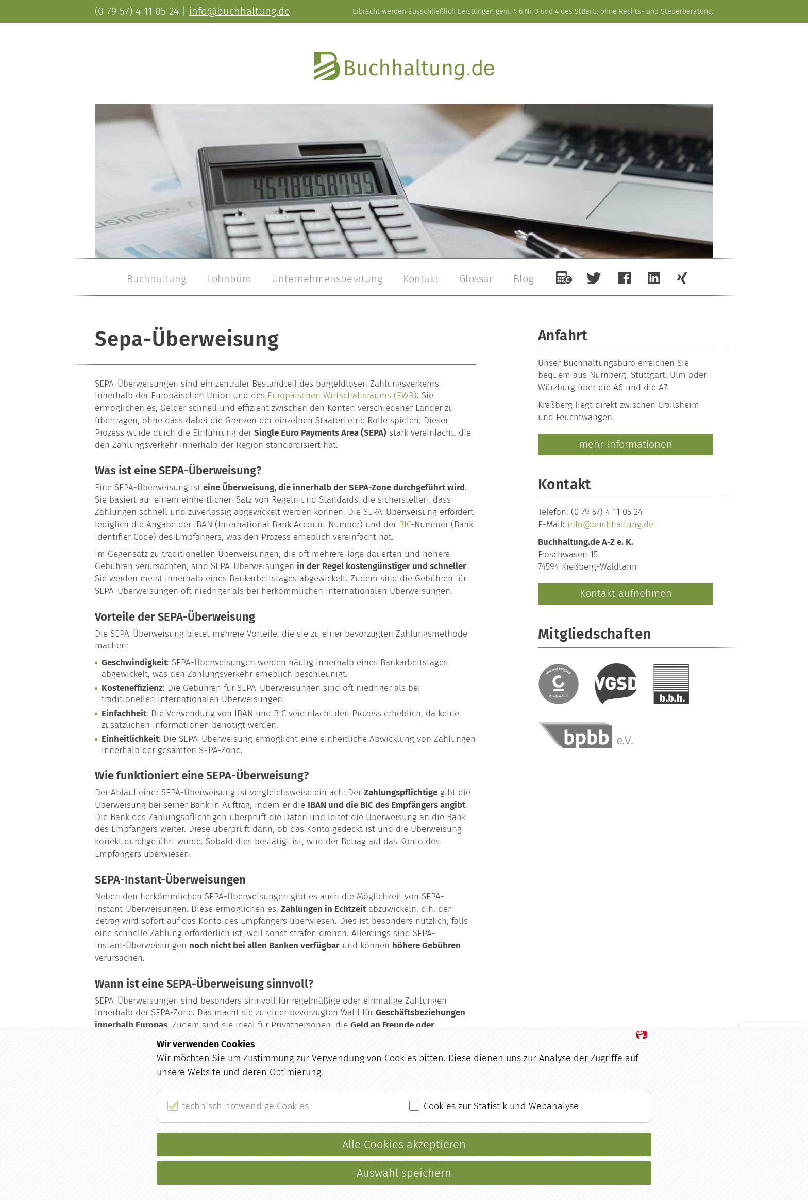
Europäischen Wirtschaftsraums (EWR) (342, 395)
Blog (523, 279)
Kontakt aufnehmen (626, 593)
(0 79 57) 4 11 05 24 (607, 512)
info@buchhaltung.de (610, 524)
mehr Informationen (625, 444)
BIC (405, 524)
